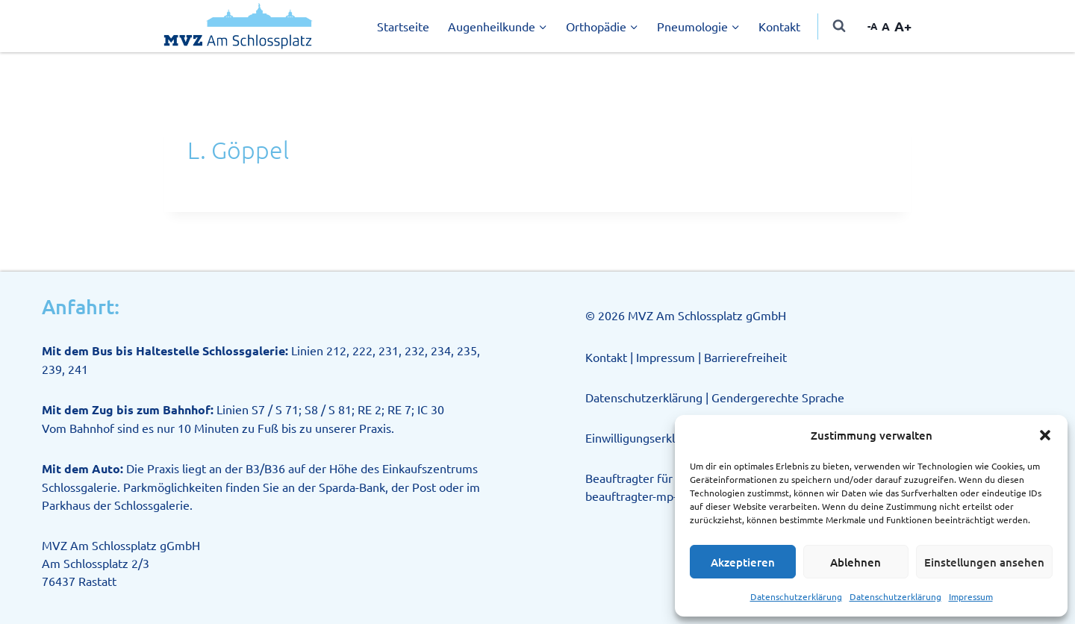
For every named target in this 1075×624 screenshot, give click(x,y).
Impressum (971, 596)
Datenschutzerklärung (796, 596)
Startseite (403, 26)
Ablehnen (855, 562)
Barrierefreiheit (745, 356)
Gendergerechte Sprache (777, 397)
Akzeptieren (743, 562)
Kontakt (779, 26)
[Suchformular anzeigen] (839, 26)
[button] (1045, 435)
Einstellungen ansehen (984, 562)
